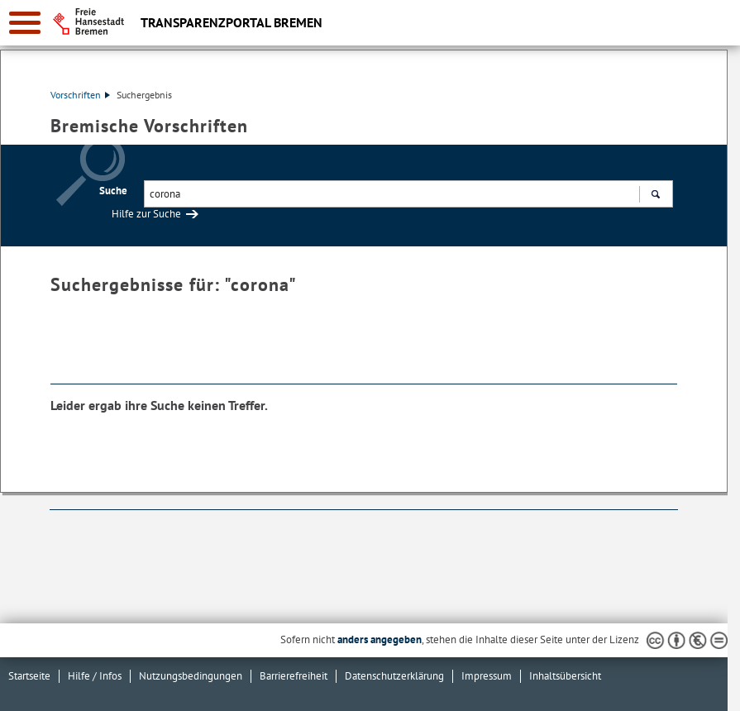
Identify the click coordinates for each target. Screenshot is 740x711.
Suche (113, 191)
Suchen (655, 196)
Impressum (486, 676)
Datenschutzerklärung (394, 676)
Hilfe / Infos (95, 676)
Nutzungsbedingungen (190, 676)
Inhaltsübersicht (565, 676)
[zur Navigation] (25, 22)
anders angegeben (379, 639)
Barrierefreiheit (293, 676)
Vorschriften (80, 94)
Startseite (29, 676)
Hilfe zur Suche (146, 214)
